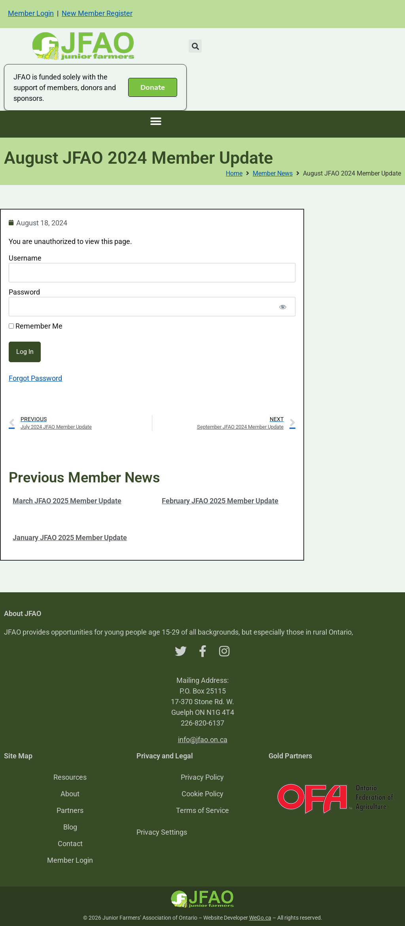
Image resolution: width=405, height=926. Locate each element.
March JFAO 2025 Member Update (67, 501)
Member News (273, 173)
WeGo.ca (260, 918)
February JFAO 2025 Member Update (220, 501)
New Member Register (97, 13)
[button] (195, 46)
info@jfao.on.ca (202, 739)
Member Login (31, 13)
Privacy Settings (161, 832)
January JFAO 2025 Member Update (70, 537)
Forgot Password (35, 378)
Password (24, 292)
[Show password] (282, 306)
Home (234, 173)
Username (25, 258)
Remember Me (35, 326)
